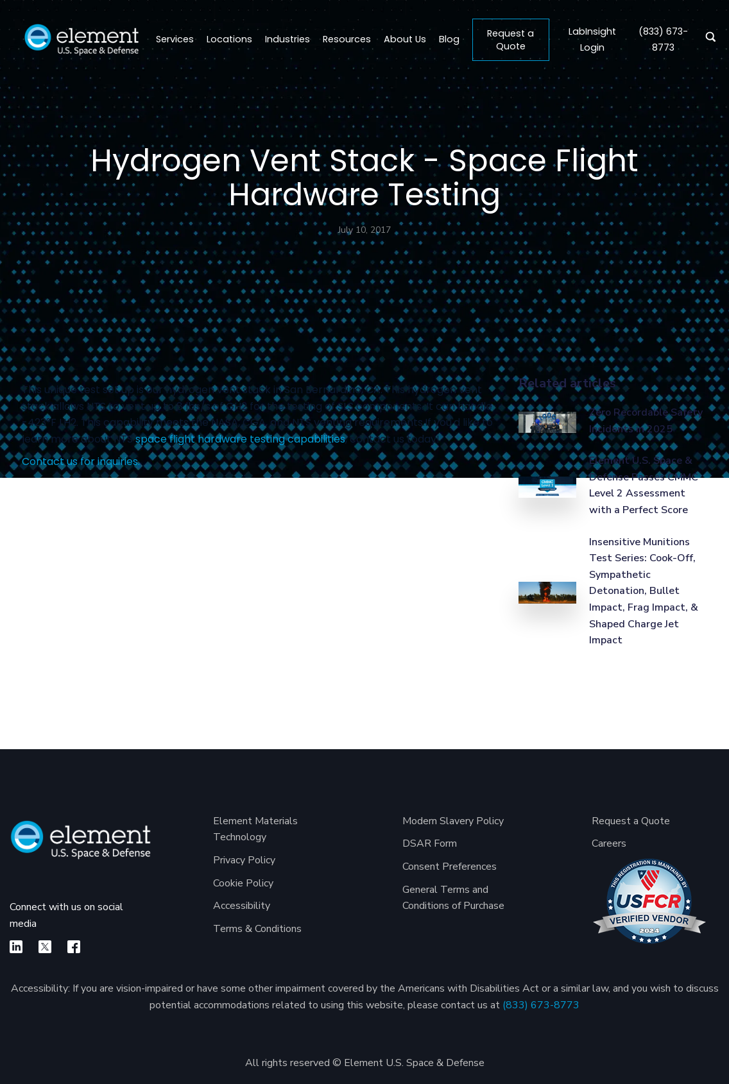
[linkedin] (16, 946)
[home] (81, 40)
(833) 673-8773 (540, 1005)
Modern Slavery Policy (453, 821)
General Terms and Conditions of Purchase (453, 898)
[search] (707, 40)
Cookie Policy (243, 883)
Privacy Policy (244, 860)
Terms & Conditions (257, 929)
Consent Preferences (449, 867)
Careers (609, 843)
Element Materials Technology (255, 829)
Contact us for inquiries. (81, 461)
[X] (45, 946)
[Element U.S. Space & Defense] (80, 846)
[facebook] (73, 946)
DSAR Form (429, 843)
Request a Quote (510, 40)
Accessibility (241, 906)
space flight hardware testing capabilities (240, 439)
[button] (229, 40)
